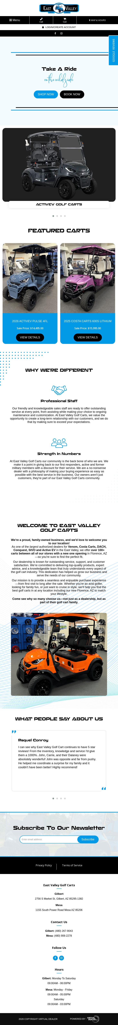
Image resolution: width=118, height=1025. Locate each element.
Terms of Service (72, 865)
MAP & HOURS (97, 20)
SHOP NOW (46, 94)
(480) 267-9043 (59, 931)
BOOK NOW (72, 94)
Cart (65, 20)
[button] (53, 216)
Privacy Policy (44, 865)
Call (41, 20)
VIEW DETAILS (30, 337)
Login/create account (59, 27)
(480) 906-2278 (59, 935)
